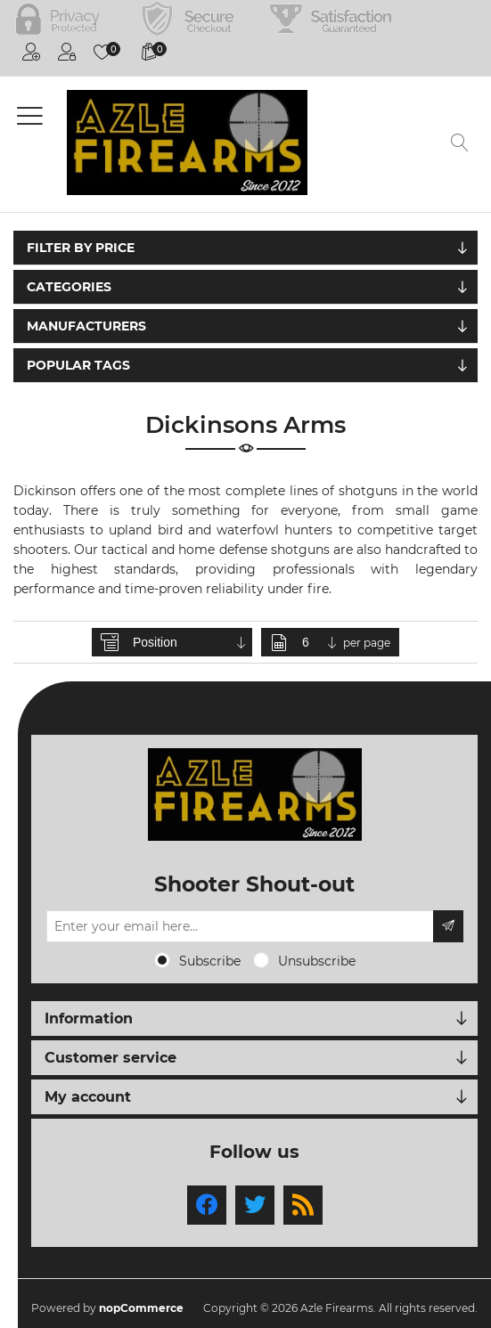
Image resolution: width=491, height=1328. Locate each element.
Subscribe (210, 961)
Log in (67, 52)
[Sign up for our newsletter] (240, 926)
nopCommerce (141, 1308)
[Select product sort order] (190, 642)
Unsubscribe (317, 961)
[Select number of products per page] (321, 642)
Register (31, 52)
